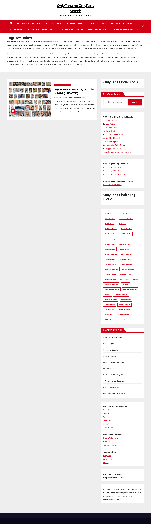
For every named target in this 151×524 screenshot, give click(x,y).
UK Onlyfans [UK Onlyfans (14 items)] (109, 315)
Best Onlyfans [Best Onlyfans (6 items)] (110, 224)
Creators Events (75, 23)
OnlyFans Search (97, 30)
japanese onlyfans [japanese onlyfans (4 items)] (111, 269)
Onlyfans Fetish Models (125, 30)
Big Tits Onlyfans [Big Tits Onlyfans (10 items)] (111, 229)
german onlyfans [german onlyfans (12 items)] (126, 264)
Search (135, 102)
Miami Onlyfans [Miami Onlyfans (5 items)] (110, 279)
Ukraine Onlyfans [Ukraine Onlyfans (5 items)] (124, 315)
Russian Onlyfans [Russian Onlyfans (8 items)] (111, 299)
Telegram (107, 420)
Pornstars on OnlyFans (41, 30)
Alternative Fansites (28, 23)
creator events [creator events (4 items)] (110, 249)
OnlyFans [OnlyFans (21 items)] (125, 284)
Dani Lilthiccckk (113, 138)
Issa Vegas (110, 124)
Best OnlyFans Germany (114, 174)
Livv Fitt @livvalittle (115, 134)
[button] (143, 26)
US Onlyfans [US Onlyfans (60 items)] (109, 320)
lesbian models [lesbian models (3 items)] (110, 274)
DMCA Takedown (110, 438)
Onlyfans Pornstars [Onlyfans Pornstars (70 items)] (130, 289)
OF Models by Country (71, 30)
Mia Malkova (111, 127)
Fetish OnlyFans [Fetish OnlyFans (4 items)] (126, 254)
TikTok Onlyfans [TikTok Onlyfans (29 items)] (124, 304)
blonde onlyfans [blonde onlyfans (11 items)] (126, 229)
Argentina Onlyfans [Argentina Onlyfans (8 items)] (125, 214)
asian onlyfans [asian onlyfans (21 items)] (110, 219)
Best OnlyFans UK (111, 171)
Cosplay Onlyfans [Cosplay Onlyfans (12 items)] (125, 244)
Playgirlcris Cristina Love (117, 148)
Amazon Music (110, 427)
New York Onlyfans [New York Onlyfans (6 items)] (111, 284)
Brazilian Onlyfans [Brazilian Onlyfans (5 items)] (111, 234)
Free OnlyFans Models (123, 23)
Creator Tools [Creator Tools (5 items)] (124, 249)
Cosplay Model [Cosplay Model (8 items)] (110, 244)
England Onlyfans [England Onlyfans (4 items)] (111, 254)
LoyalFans (107, 459)
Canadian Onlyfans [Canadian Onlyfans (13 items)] (128, 239)
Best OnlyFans (53, 23)
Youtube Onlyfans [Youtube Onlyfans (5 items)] (124, 320)
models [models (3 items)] (135, 279)
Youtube (107, 417)
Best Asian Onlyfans (112, 185)
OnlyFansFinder (77, 98)
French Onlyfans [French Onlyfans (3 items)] (110, 264)
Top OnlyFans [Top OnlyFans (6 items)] (109, 309)
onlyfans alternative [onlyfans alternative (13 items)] (112, 289)
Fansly (106, 463)
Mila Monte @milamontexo (118, 152)
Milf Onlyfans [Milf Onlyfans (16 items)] (124, 279)
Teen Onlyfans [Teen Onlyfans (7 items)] (110, 304)
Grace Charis (111, 120)
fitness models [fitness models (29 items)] (110, 259)
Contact (107, 441)
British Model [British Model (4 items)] (126, 234)
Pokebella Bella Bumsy (116, 145)
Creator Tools (97, 23)
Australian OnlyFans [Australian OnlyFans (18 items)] (126, 219)
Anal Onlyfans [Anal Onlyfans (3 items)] (109, 214)
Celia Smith (111, 131)
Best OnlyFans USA (112, 167)
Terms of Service (111, 445)
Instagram (107, 410)
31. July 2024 (61, 98)
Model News (15, 30)
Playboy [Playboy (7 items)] (107, 294)
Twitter (106, 413)
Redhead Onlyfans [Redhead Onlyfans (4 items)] (120, 294)
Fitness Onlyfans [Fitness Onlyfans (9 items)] (125, 259)
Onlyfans (107, 456)
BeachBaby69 (111, 141)
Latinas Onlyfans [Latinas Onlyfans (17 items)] (128, 269)
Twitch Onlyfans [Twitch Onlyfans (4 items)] (124, 309)
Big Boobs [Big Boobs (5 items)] (122, 224)
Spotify (106, 424)
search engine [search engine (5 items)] (126, 299)
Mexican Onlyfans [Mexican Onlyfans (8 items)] (126, 274)
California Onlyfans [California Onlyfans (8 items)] (111, 239)
